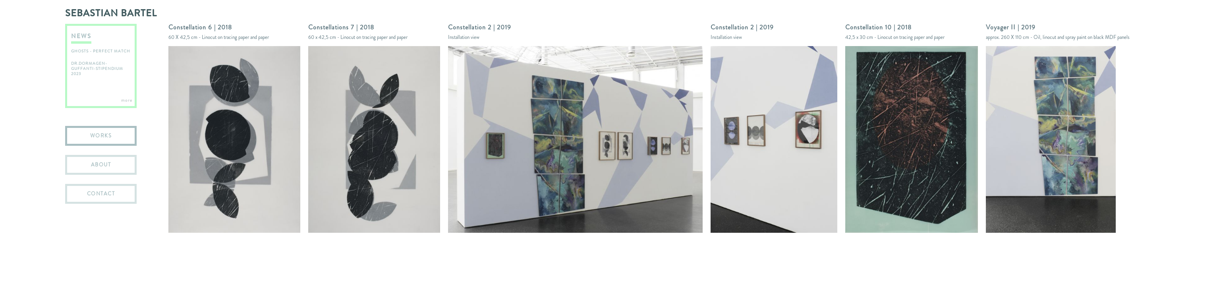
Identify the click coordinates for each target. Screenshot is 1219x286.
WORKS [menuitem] (101, 135)
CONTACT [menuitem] (101, 193)
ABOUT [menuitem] (101, 164)
